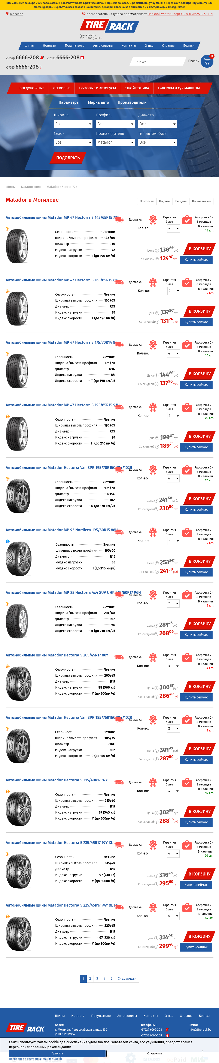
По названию (201, 201)
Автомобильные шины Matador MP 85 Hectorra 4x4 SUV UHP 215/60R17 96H (73, 592)
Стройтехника (137, 88)
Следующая (127, 978)
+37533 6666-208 (155, 1035)
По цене (181, 201)
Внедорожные (31, 88)
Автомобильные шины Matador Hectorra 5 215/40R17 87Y (57, 780)
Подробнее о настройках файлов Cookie (36, 1058)
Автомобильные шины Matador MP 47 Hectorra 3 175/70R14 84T (62, 342)
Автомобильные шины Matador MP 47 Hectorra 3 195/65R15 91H (63, 405)
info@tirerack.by (200, 1029)
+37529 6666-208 (155, 1029)
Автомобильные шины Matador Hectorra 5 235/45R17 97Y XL (59, 842)
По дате (164, 201)
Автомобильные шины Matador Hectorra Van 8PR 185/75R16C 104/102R (69, 717)
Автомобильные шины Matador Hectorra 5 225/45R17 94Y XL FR (62, 905)
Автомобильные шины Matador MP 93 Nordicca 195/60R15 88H (62, 530)
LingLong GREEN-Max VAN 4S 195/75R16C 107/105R (178, 14)
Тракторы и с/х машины (179, 88)
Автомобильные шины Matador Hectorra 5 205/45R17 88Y (57, 655)
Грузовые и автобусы (97, 88)
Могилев (16, 14)
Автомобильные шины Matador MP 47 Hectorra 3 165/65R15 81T (62, 280)
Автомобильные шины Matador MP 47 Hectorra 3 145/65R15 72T (62, 217)
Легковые (61, 88)
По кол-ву (147, 201)
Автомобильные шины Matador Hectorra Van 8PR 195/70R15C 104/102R (69, 467)
